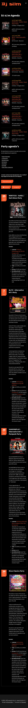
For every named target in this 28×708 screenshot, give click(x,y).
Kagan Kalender (6, 156)
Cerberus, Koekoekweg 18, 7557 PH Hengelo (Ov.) (18, 251)
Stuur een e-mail (7, 181)
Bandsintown (5, 160)
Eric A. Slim (10, 702)
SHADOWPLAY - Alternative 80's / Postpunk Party (17, 54)
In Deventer (5, 158)
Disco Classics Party (17, 70)
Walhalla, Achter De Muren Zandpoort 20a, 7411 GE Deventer (19, 523)
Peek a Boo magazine (7, 167)
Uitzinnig (4, 163)
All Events (4, 162)
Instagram (16, 187)
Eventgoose (15, 392)
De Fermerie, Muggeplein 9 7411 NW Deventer (17, 383)
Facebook (6, 187)
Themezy (23, 702)
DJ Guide (4, 165)
